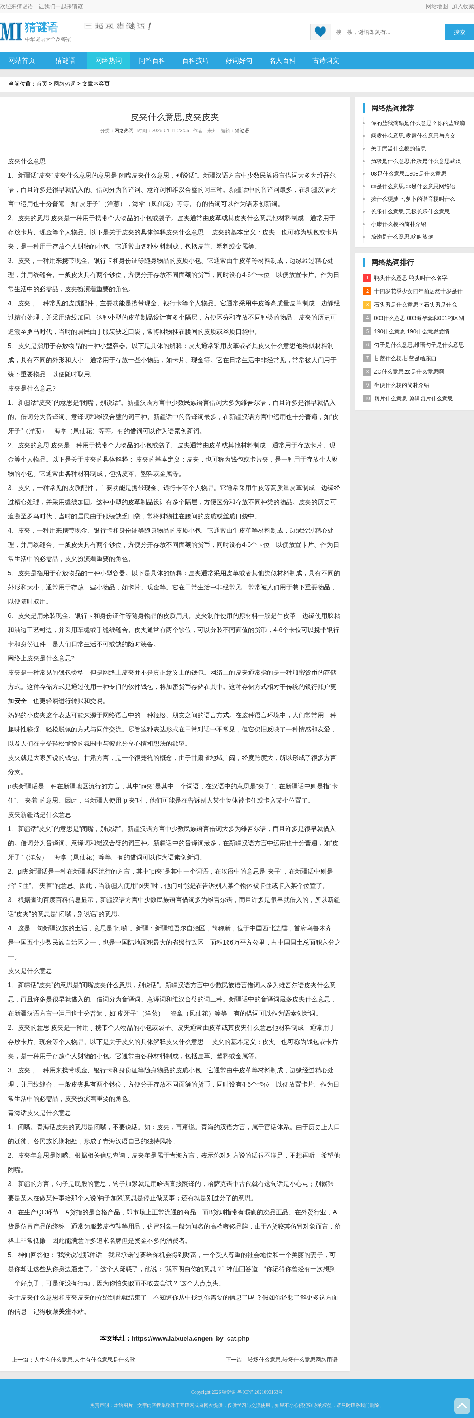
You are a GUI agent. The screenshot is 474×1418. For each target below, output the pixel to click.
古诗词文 (325, 60)
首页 (41, 83)
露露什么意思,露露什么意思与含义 (413, 136)
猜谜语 (25, 6)
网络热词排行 (392, 262)
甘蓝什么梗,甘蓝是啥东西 (399, 358)
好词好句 (239, 60)
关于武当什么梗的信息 (398, 148)
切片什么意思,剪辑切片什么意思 (408, 398)
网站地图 (437, 6)
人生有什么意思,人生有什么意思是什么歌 (84, 1359)
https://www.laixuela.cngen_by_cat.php (190, 1338)
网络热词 (108, 60)
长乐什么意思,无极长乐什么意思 (410, 211)
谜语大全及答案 (53, 39)
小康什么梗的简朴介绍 (398, 224)
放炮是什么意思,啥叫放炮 (402, 237)
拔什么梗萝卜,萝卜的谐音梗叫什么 (413, 199)
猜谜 (77, 6)
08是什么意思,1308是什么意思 (408, 173)
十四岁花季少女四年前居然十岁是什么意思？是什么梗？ (413, 292)
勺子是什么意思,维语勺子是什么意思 (413, 345)
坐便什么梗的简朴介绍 (396, 385)
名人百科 (282, 60)
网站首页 (21, 60)
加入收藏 (463, 6)
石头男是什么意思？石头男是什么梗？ (410, 306)
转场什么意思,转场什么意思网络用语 (293, 1359)
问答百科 (152, 60)
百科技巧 (195, 60)
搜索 (459, 32)
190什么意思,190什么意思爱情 (406, 331)
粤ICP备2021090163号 (260, 1392)
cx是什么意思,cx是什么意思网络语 (413, 186)
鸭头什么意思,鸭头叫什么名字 (405, 278)
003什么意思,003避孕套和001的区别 (413, 318)
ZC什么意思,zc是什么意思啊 (403, 372)
